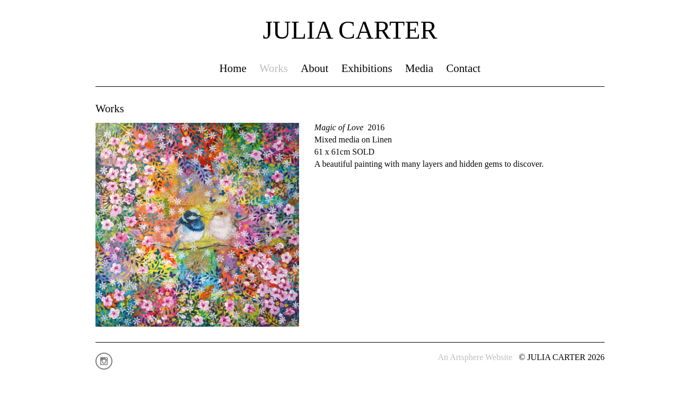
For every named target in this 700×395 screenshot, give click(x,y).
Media (419, 68)
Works (273, 68)
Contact (463, 68)
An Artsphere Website (475, 357)
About (314, 68)
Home (233, 68)
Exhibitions (367, 68)
